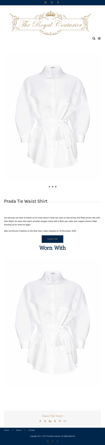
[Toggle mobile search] (94, 38)
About (18, 430)
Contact (31, 430)
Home (6, 430)
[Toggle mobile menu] (99, 38)
